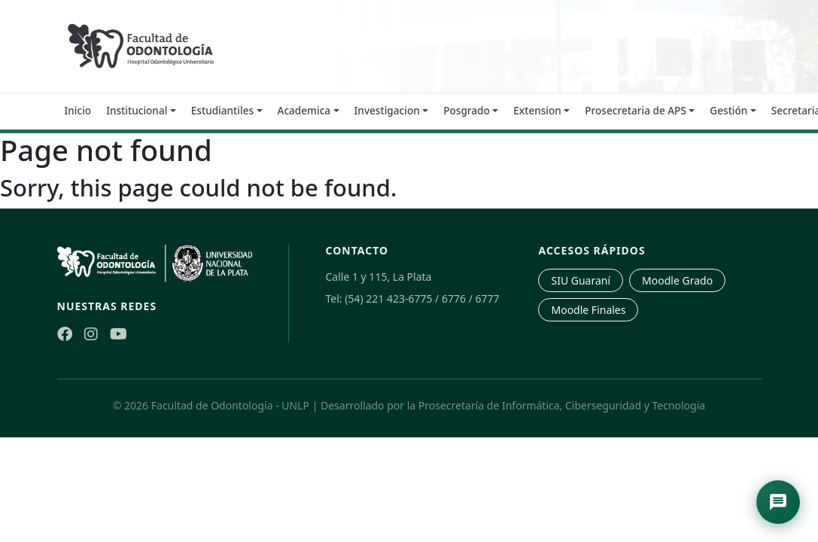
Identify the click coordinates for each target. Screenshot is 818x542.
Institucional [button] (136, 110)
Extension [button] (537, 110)
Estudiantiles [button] (222, 110)
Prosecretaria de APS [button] (635, 110)
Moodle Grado (677, 280)
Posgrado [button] (466, 110)
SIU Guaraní (580, 280)
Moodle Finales (588, 310)
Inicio (78, 110)
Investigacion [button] (387, 110)
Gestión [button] (728, 110)
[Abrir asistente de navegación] (778, 502)
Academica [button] (304, 110)
